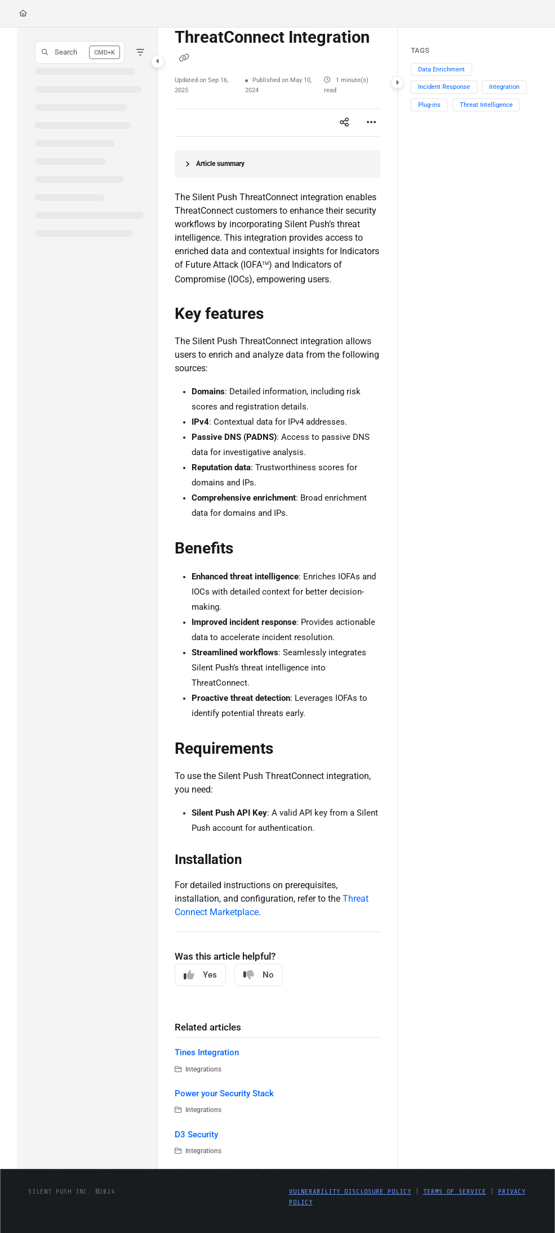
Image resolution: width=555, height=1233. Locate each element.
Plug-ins (429, 105)
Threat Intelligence (486, 105)
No (258, 975)
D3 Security (196, 1135)
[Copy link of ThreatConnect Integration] (184, 58)
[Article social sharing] (344, 123)
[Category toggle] (158, 61)
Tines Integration (207, 1052)
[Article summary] (277, 164)
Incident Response (444, 87)
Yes (200, 975)
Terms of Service (454, 1191)
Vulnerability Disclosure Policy (350, 1191)
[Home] (23, 13)
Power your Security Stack (224, 1093)
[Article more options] (371, 123)
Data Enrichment (441, 69)
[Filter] (140, 52)
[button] (80, 52)
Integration (504, 87)
